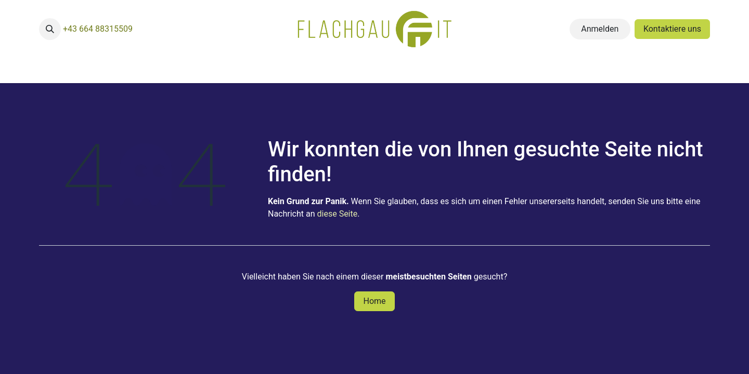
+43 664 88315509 (98, 29)
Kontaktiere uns (672, 29)
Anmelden (599, 29)
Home (374, 301)
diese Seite (337, 214)
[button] (50, 29)
